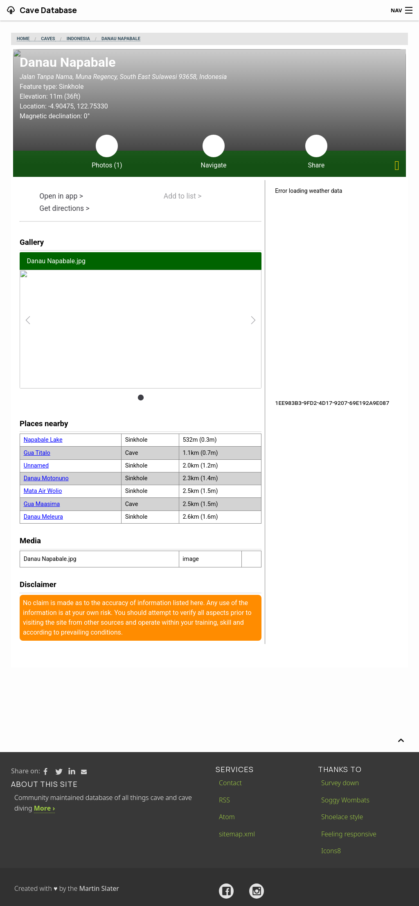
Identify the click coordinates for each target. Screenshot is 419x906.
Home (23, 38)
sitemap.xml (237, 833)
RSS (224, 799)
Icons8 (331, 850)
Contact (230, 782)
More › (44, 808)
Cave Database (47, 10)
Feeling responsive (348, 833)
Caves (48, 38)
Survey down (340, 782)
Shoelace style (342, 816)
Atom (227, 816)
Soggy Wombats (345, 799)
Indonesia (78, 38)
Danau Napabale (120, 38)
